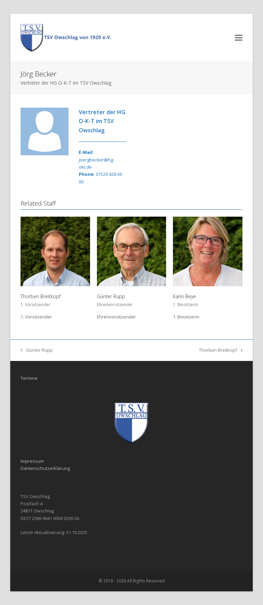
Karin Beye (184, 296)
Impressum (32, 461)
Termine (29, 378)
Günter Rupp (111, 296)
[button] (238, 37)
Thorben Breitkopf (41, 296)
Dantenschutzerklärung (45, 468)
